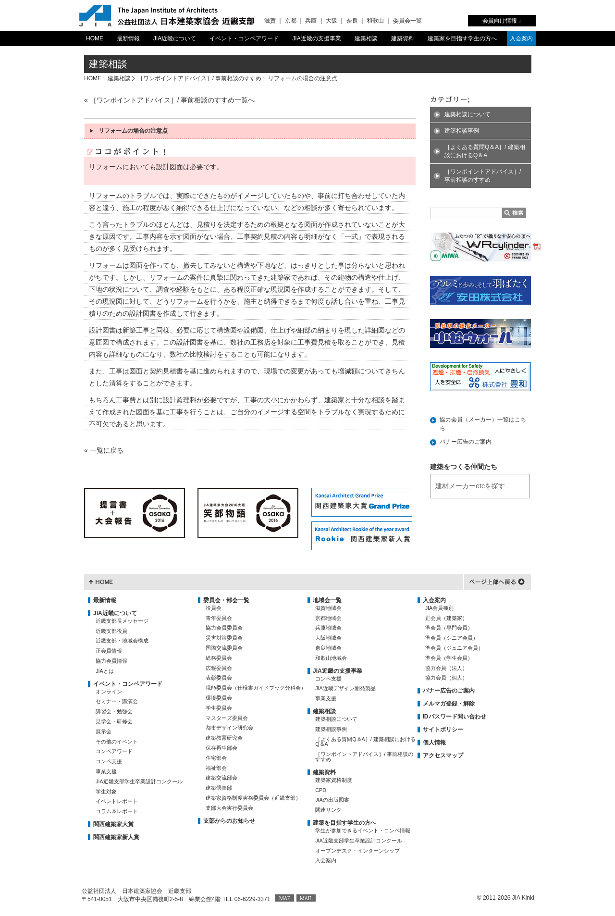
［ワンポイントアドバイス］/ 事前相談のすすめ (199, 78)
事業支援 (106, 771)
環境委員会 (219, 698)
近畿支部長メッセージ (122, 621)
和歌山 (375, 20)
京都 (290, 20)
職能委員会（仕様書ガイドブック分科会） (256, 688)
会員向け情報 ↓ (501, 20)
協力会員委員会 (224, 628)
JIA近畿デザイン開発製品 (345, 688)
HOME (94, 38)
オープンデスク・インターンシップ (357, 851)
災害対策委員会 (224, 638)
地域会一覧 (327, 600)
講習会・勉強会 (114, 711)
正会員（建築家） (446, 618)
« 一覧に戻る (103, 450)
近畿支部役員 (111, 631)
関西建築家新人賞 (116, 837)
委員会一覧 (407, 20)
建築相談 (366, 38)
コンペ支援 (109, 761)
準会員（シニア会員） (451, 638)
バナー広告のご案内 (466, 441)
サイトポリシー (443, 729)
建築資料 (402, 38)
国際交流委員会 (224, 648)
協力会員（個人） (446, 678)
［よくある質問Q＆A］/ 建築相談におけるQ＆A (484, 151)
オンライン (109, 691)
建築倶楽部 (219, 788)
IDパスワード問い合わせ (454, 716)
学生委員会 (219, 708)
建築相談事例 (461, 130)
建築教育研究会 (224, 738)
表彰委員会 (219, 678)
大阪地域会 (328, 638)
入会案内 (521, 38)
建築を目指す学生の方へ (344, 822)
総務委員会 (219, 658)
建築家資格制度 (333, 780)
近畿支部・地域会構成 (122, 641)
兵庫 (311, 20)
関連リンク (328, 810)
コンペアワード (114, 751)
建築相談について (467, 114)
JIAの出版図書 (332, 800)
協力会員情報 (111, 661)
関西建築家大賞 (113, 824)
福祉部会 (216, 768)
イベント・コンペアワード (244, 38)
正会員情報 (109, 651)
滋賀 (270, 20)
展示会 (103, 731)
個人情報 (434, 742)
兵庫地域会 (328, 628)
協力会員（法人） (446, 668)
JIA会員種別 (439, 608)
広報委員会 (219, 668)
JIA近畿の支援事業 (316, 38)
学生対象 (106, 791)
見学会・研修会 (114, 721)
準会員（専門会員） (449, 628)
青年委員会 (219, 618)
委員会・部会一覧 (226, 600)
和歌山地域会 (331, 658)
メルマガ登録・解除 (449, 703)
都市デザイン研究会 (229, 727)
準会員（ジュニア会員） (454, 648)
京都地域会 (328, 618)
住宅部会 (216, 758)
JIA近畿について (174, 38)
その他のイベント (117, 741)
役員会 (213, 608)
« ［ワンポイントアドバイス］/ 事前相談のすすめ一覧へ (169, 100)
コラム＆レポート (117, 811)
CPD (320, 790)
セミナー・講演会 (117, 701)
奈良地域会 (328, 648)
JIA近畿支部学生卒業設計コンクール (139, 781)
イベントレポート (117, 801)
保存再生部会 (221, 748)
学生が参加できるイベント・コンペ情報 (362, 830)
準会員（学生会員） (449, 658)
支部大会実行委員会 (229, 808)
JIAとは (105, 671)
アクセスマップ (443, 755)
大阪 (331, 20)
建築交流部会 (221, 777)
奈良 (352, 20)
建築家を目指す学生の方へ (462, 38)
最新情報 (128, 38)
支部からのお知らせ (229, 820)
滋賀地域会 (328, 608)
